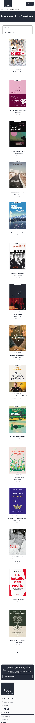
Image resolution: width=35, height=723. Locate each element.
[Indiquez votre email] (16, 676)
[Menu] (30, 4)
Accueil (2, 9)
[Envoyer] (30, 676)
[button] (9, 28)
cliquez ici (18, 672)
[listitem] (2, 709)
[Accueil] (7, 3)
